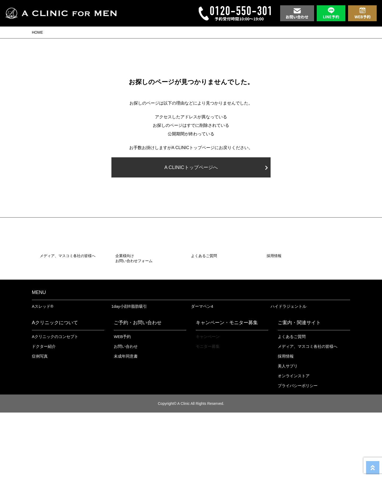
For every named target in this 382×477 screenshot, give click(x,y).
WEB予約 (122, 401)
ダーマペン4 (202, 370)
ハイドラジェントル (288, 370)
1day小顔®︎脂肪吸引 (129, 370)
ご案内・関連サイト (299, 387)
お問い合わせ (126, 411)
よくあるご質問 (292, 401)
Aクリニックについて (55, 387)
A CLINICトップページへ (216, 167)
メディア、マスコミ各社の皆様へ (307, 411)
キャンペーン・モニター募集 (227, 387)
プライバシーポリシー (298, 450)
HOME (37, 32)
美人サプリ (288, 430)
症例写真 (40, 420)
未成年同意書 (126, 420)
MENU (39, 356)
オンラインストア (294, 440)
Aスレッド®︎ (42, 370)
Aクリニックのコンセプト (55, 401)
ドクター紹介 (44, 411)
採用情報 (286, 420)
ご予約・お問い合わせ (138, 387)
